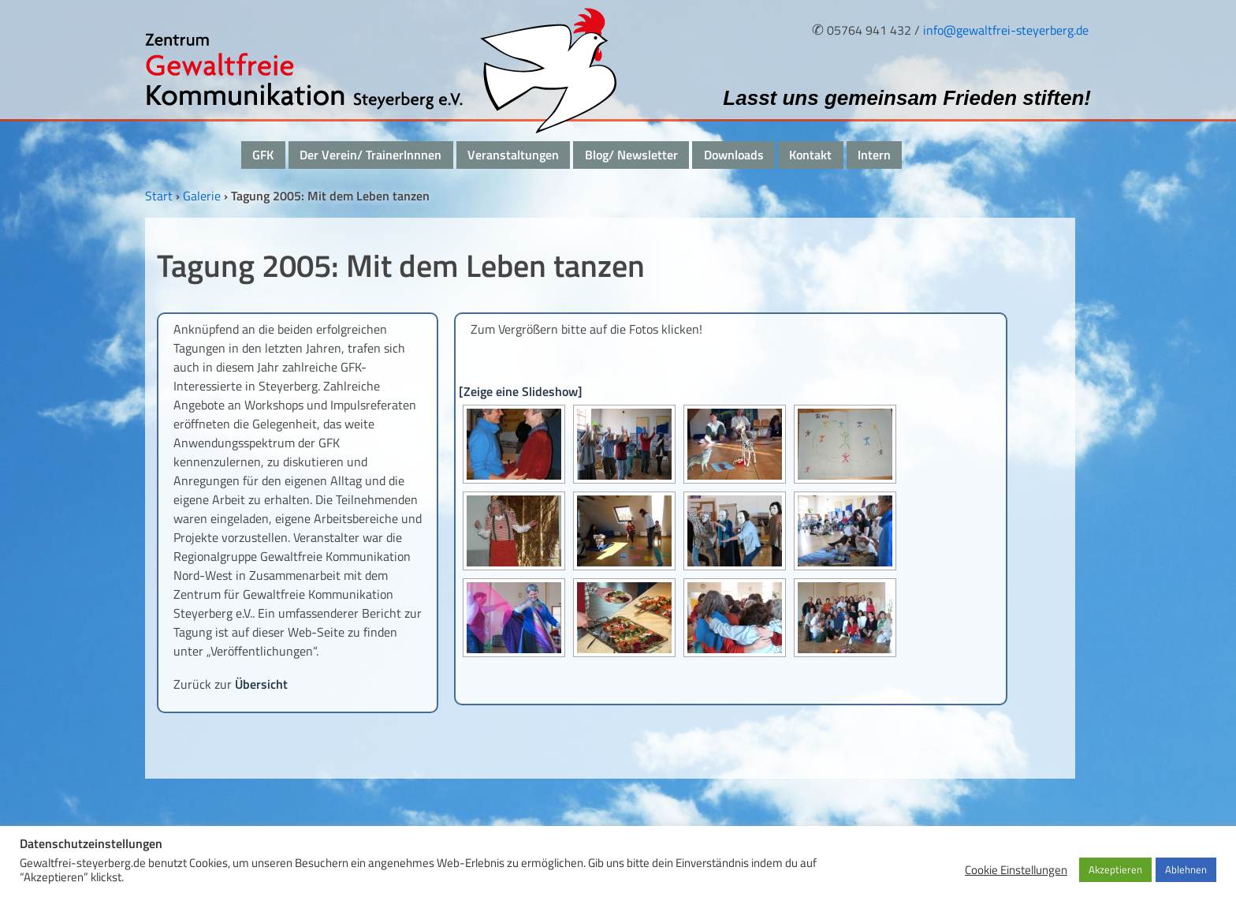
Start (159, 195)
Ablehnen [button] (1186, 869)
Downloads (734, 154)
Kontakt (810, 154)
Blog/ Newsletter (631, 154)
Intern (874, 154)
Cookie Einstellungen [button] (1016, 870)
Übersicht (261, 684)
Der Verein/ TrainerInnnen (370, 154)
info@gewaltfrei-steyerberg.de (1006, 30)
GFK (263, 154)
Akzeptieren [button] (1115, 869)
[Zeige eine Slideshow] (521, 391)
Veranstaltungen (513, 154)
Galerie (202, 195)
